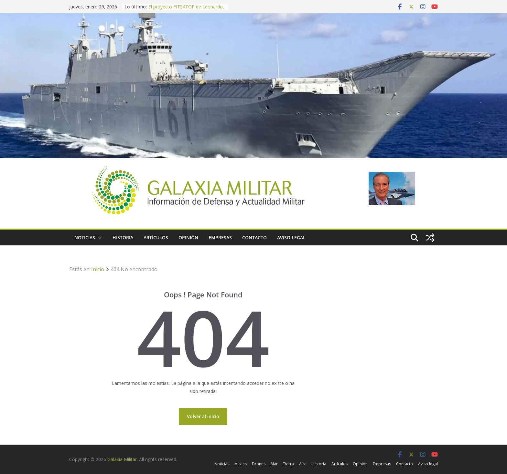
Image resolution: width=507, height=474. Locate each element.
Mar (274, 464)
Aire (303, 464)
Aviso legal (291, 237)
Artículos (156, 237)
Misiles (240, 464)
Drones (258, 464)
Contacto (254, 237)
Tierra (288, 464)
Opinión (188, 237)
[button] (98, 237)
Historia (123, 237)
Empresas (220, 237)
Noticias (84, 237)
